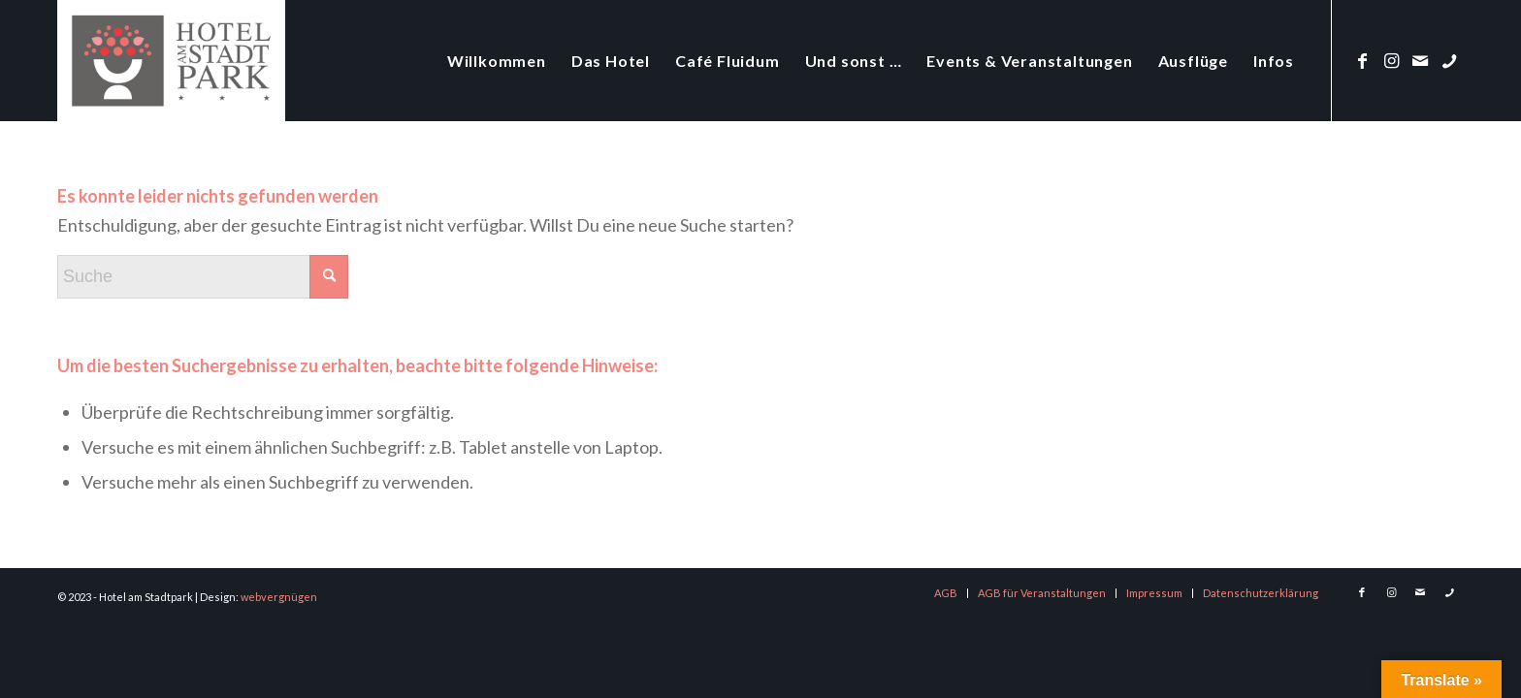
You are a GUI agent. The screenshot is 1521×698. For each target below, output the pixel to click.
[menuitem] (497, 60)
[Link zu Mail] (1420, 60)
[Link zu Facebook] (1361, 60)
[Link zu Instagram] (1391, 60)
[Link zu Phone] (1449, 60)
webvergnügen (279, 596)
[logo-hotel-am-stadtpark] (171, 60)
